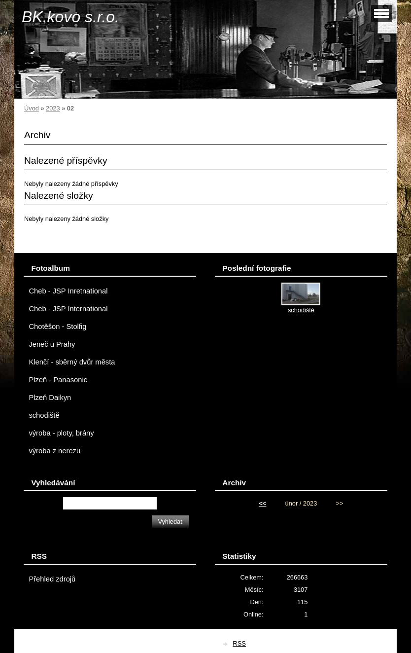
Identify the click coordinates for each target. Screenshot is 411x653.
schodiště (44, 415)
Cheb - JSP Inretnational (68, 291)
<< (262, 503)
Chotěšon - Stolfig (57, 326)
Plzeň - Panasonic (58, 380)
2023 (53, 108)
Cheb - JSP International (68, 309)
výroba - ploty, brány (61, 433)
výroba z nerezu (54, 451)
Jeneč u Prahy (52, 344)
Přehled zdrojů (52, 579)
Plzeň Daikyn (50, 397)
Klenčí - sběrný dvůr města (72, 362)
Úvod (31, 108)
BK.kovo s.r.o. (70, 17)
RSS (239, 643)
